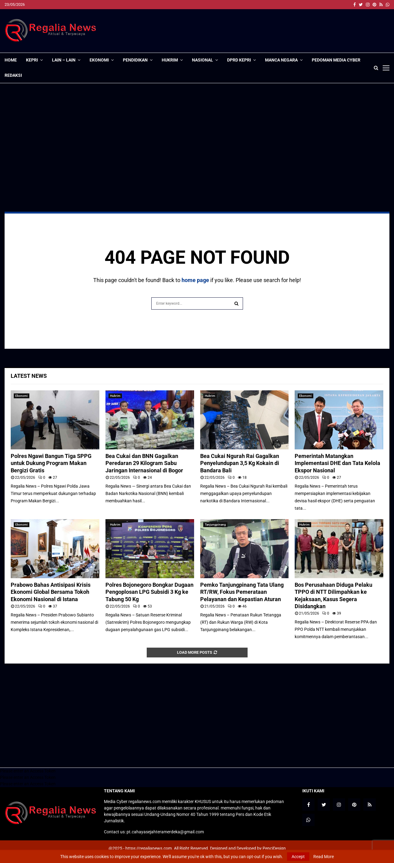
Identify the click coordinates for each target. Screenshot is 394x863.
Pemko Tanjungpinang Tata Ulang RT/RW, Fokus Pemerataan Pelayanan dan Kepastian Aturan (242, 592)
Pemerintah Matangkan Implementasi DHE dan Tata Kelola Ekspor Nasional (337, 463)
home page (195, 280)
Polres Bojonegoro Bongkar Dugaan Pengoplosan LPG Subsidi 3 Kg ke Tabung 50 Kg (149, 592)
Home (11, 60)
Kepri (32, 60)
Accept (298, 856)
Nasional (202, 60)
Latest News (29, 376)
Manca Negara (281, 60)
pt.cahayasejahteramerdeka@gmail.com (165, 831)
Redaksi (13, 75)
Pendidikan (135, 60)
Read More (323, 856)
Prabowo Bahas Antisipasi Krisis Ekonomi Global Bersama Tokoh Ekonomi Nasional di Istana (50, 592)
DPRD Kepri (239, 60)
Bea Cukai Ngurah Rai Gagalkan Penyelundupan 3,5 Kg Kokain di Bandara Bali (239, 463)
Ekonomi (99, 60)
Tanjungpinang (215, 524)
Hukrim (170, 60)
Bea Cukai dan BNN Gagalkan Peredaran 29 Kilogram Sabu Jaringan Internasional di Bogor (144, 463)
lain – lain (63, 60)
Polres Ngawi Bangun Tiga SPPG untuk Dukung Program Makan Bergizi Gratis (51, 463)
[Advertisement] (278, 31)
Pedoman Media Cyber (336, 60)
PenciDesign (274, 848)
